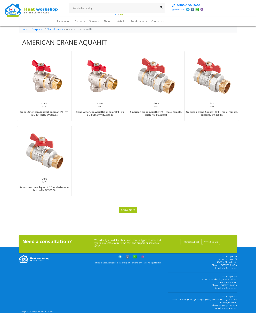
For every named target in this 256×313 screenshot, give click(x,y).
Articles (121, 21)
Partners (80, 21)
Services (94, 21)
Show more (128, 210)
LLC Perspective (34, 311)
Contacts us (158, 21)
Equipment (63, 21)
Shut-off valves (55, 29)
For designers (139, 21)
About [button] (107, 21)
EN (121, 14)
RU (116, 14)
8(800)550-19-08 (186, 5)
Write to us (211, 241)
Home (25, 29)
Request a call (191, 241)
